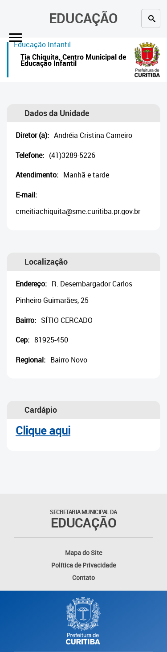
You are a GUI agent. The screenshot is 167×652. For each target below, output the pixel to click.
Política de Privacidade (83, 565)
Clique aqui (43, 430)
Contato (83, 577)
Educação (83, 18)
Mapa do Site (83, 552)
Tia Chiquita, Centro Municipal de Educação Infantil (73, 61)
